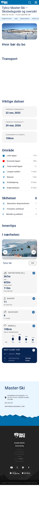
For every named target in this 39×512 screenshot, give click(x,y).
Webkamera (25, 18)
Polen (18, 354)
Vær (16, 18)
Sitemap (19, 456)
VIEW (32, 263)
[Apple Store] (26, 473)
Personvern (19, 449)
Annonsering (19, 446)
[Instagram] (23, 467)
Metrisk (21, 458)
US (23, 458)
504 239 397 (9, 403)
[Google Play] (14, 473)
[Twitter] (17, 467)
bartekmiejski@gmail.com (15, 406)
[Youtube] (11, 467)
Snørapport (7, 18)
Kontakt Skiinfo (19, 443)
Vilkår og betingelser (19, 454)
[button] (30, 2)
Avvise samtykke (19, 461)
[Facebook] (29, 467)
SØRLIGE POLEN (8, 14)
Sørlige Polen (28, 359)
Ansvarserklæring (19, 452)
